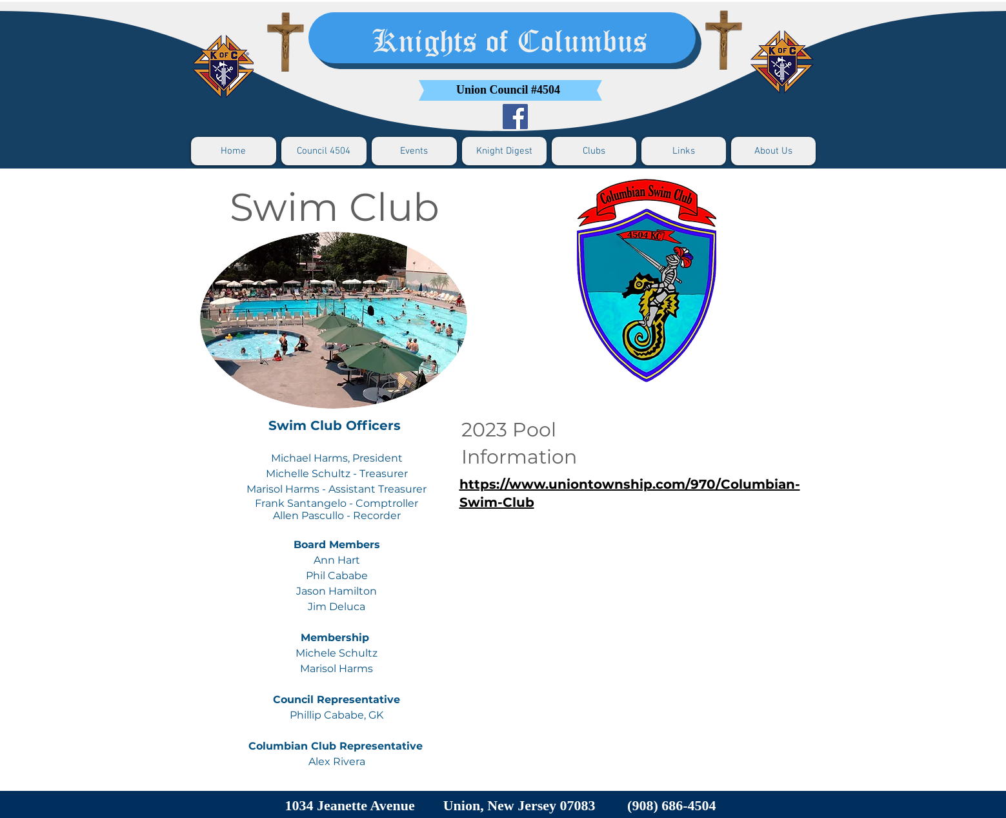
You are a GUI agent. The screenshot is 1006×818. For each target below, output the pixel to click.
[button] (324, 151)
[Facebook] (515, 116)
